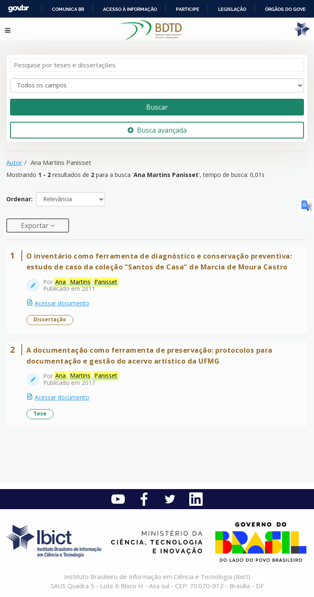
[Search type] (157, 85)
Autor (14, 162)
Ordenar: (19, 199)
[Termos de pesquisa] (157, 65)
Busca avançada (157, 130)
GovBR (18, 9)
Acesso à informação (130, 9)
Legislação (232, 9)
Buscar (157, 107)
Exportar (35, 225)
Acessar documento (62, 303)
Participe (187, 9)
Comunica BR (68, 9)
